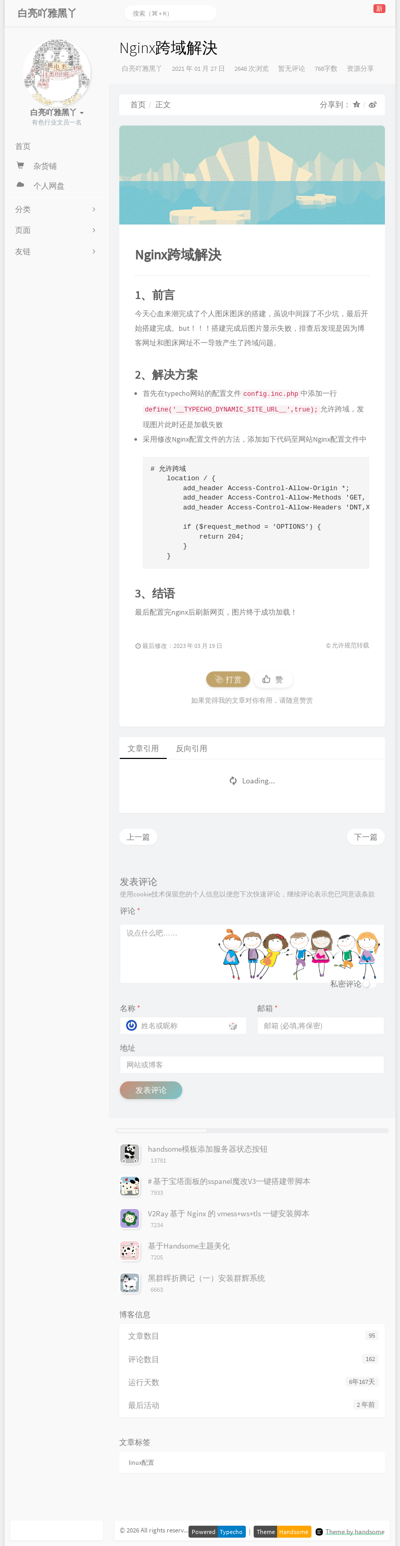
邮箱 (267, 1008)
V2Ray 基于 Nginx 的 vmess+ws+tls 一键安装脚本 (228, 1213)
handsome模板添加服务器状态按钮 (208, 1149)
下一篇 (366, 837)
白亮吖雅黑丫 (142, 68)
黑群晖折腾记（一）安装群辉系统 (206, 1278)
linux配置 (141, 1462)
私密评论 (345, 984)
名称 (130, 1008)
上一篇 (138, 837)
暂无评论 (291, 68)
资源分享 (360, 68)
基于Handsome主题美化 (189, 1246)
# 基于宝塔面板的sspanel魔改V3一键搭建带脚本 (229, 1181)
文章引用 (143, 748)
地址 (127, 1048)
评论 (130, 911)
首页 (138, 104)
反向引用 (191, 748)
